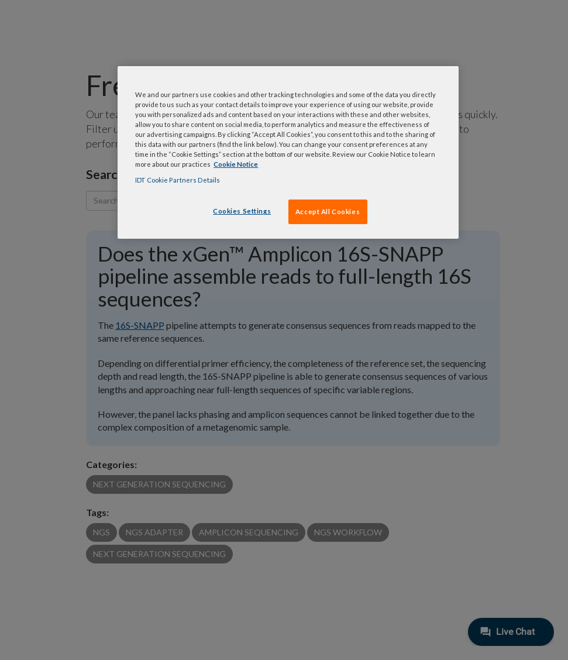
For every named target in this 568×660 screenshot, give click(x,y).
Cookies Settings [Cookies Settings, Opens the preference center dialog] (242, 211)
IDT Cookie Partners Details (177, 180)
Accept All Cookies (327, 211)
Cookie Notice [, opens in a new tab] (236, 164)
